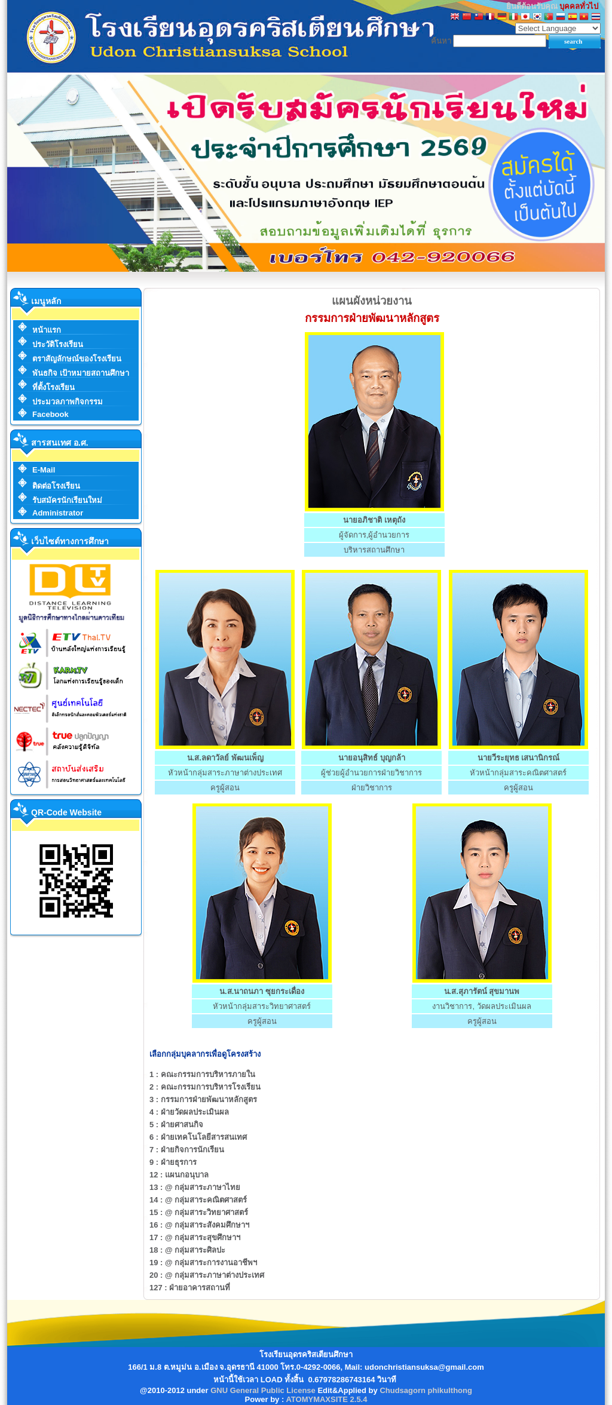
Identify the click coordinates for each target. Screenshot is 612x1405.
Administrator (57, 512)
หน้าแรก (46, 330)
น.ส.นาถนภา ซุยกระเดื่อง (261, 991)
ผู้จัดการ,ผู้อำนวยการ (374, 534)
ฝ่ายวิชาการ (371, 787)
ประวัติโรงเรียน (57, 344)
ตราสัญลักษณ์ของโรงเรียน (76, 358)
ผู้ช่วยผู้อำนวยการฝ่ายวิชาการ (371, 772)
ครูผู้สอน (225, 787)
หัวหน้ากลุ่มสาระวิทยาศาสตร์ (262, 1006)
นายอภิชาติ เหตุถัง (374, 520)
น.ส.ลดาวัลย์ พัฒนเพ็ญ (225, 757)
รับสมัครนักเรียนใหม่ (67, 500)
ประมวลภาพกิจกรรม (67, 401)
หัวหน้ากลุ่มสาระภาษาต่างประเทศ (225, 772)
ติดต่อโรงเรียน (56, 485)
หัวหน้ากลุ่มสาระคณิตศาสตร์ (518, 772)
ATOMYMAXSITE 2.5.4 (326, 1399)
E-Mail (43, 469)
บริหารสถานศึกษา (374, 549)
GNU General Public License (263, 1390)
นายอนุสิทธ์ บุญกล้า (371, 757)
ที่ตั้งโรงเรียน (53, 387)
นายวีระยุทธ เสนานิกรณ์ (519, 757)
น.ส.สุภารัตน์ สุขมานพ (482, 991)
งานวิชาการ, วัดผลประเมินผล (481, 1006)
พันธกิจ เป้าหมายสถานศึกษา (80, 373)
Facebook (50, 414)
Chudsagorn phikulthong (426, 1390)
